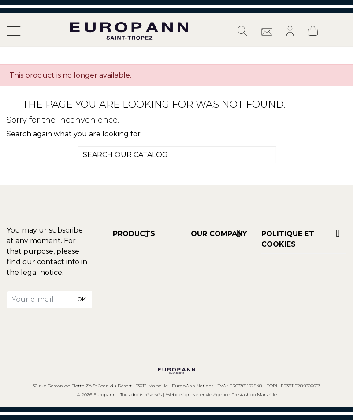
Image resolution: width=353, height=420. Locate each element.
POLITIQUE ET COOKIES (287, 238)
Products (134, 233)
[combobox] (177, 154)
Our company (219, 233)
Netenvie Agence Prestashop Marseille (234, 395)
